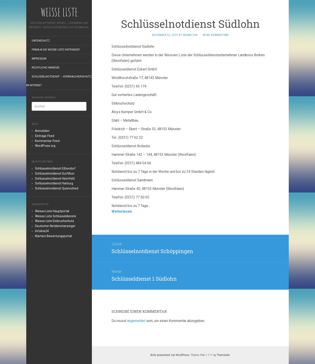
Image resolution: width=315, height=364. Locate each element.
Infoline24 (42, 231)
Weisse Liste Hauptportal (52, 211)
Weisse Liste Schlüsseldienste (55, 216)
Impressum (39, 58)
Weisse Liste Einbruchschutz (54, 221)
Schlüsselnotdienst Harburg (54, 183)
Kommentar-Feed (47, 141)
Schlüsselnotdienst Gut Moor (55, 173)
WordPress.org (45, 145)
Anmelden (42, 131)
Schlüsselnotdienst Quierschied (56, 188)
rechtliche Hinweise (46, 67)
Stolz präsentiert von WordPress (169, 355)
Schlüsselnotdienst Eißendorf (55, 168)
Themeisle (223, 355)
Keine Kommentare (216, 35)
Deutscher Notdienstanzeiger (55, 226)
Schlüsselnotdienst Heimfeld (55, 178)
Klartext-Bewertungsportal (53, 236)
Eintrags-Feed (44, 136)
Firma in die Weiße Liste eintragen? (56, 49)
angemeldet (136, 321)
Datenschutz (41, 40)
